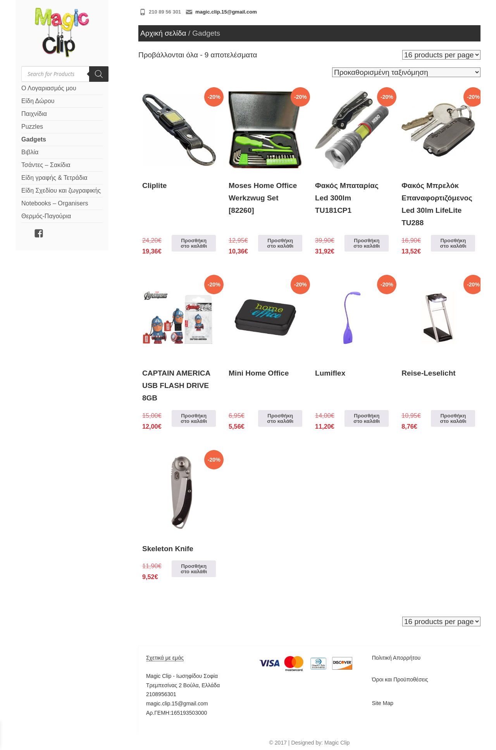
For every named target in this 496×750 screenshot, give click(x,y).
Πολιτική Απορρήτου (396, 658)
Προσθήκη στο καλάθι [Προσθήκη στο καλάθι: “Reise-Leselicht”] (453, 418)
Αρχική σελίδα (163, 33)
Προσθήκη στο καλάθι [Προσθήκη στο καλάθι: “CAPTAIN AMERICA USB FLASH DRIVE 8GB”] (194, 418)
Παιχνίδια (34, 113)
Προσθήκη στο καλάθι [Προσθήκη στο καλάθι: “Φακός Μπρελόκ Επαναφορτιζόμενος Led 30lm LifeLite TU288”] (453, 243)
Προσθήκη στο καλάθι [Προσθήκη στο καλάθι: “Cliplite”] (194, 243)
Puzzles (32, 126)
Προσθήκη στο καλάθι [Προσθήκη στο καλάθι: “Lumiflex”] (366, 418)
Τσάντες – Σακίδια (46, 165)
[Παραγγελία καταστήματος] (406, 72)
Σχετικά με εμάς (165, 658)
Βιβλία (29, 152)
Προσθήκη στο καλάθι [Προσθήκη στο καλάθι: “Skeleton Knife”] (194, 568)
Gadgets (33, 139)
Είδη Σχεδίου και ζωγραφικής (61, 190)
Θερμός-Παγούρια (46, 216)
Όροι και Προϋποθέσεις (400, 679)
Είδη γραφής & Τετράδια (54, 177)
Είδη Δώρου (38, 101)
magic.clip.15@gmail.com (226, 12)
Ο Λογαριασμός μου (48, 88)
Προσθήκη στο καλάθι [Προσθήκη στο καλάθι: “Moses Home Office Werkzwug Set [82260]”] (280, 243)
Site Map (382, 703)
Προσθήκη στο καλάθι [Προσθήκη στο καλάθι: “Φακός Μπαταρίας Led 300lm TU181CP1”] (366, 243)
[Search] (98, 74)
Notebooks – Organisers (54, 203)
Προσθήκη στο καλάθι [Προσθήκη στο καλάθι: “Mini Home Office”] (280, 418)
